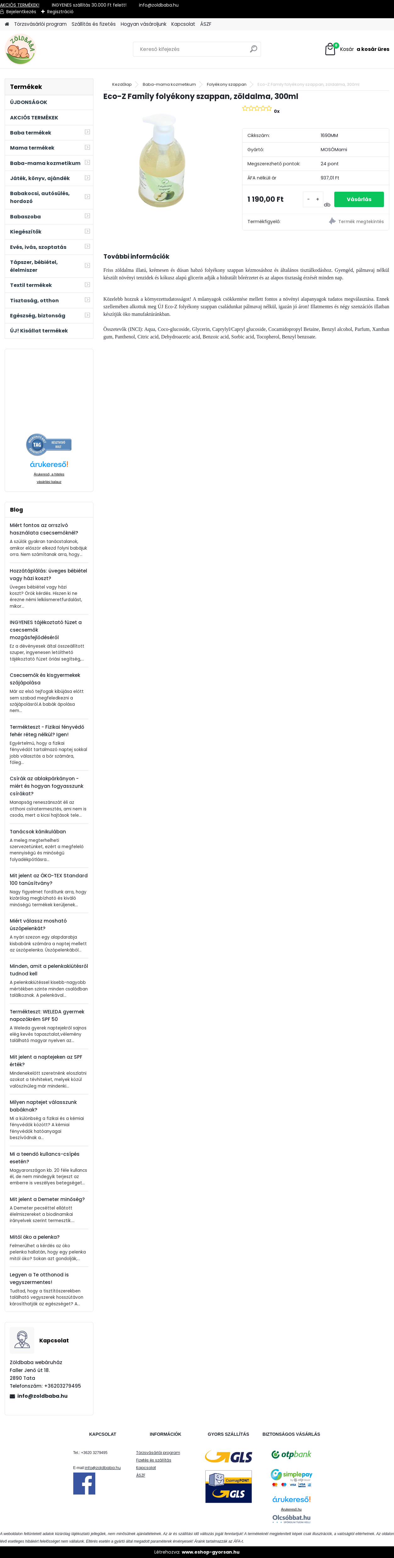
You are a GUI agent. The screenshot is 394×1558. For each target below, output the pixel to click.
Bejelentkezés (21, 11)
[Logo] (48, 49)
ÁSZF (205, 24)
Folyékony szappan (227, 84)
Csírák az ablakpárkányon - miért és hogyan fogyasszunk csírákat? (46, 786)
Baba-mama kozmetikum (169, 84)
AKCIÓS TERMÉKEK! (19, 5)
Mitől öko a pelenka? (35, 1237)
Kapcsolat (183, 24)
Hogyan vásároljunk (143, 24)
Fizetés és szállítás (153, 1460)
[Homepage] (7, 24)
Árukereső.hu (291, 1509)
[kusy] (313, 199)
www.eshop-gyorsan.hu (211, 1552)
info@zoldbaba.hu (42, 1396)
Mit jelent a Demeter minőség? (47, 1199)
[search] (253, 51)
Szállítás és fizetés (94, 24)
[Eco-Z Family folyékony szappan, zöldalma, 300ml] (162, 161)
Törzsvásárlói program (40, 24)
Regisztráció (60, 11)
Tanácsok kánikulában (38, 831)
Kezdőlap (122, 84)
